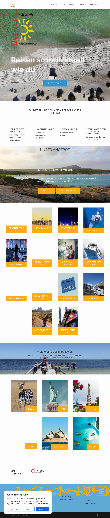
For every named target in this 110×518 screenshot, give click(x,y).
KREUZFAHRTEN (94, 263)
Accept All (42, 509)
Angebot (54, 4)
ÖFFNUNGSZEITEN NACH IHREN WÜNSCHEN (96, 131)
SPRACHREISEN (42, 263)
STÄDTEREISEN (68, 229)
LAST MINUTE (16, 264)
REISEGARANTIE (68, 129)
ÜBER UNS (46, 191)
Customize (14, 509)
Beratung (83, 4)
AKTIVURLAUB (16, 298)
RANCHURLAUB (42, 297)
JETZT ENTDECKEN (55, 83)
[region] (28, 502)
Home (46, 4)
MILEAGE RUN (68, 298)
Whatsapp (66, 496)
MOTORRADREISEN (42, 331)
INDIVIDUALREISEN (42, 229)
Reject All (28, 509)
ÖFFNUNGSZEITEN (68, 191)
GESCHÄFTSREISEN (16, 229)
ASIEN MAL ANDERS (68, 263)
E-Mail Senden (90, 504)
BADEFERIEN (93, 230)
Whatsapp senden (66, 500)
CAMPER (93, 298)
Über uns (93, 4)
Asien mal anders (69, 4)
